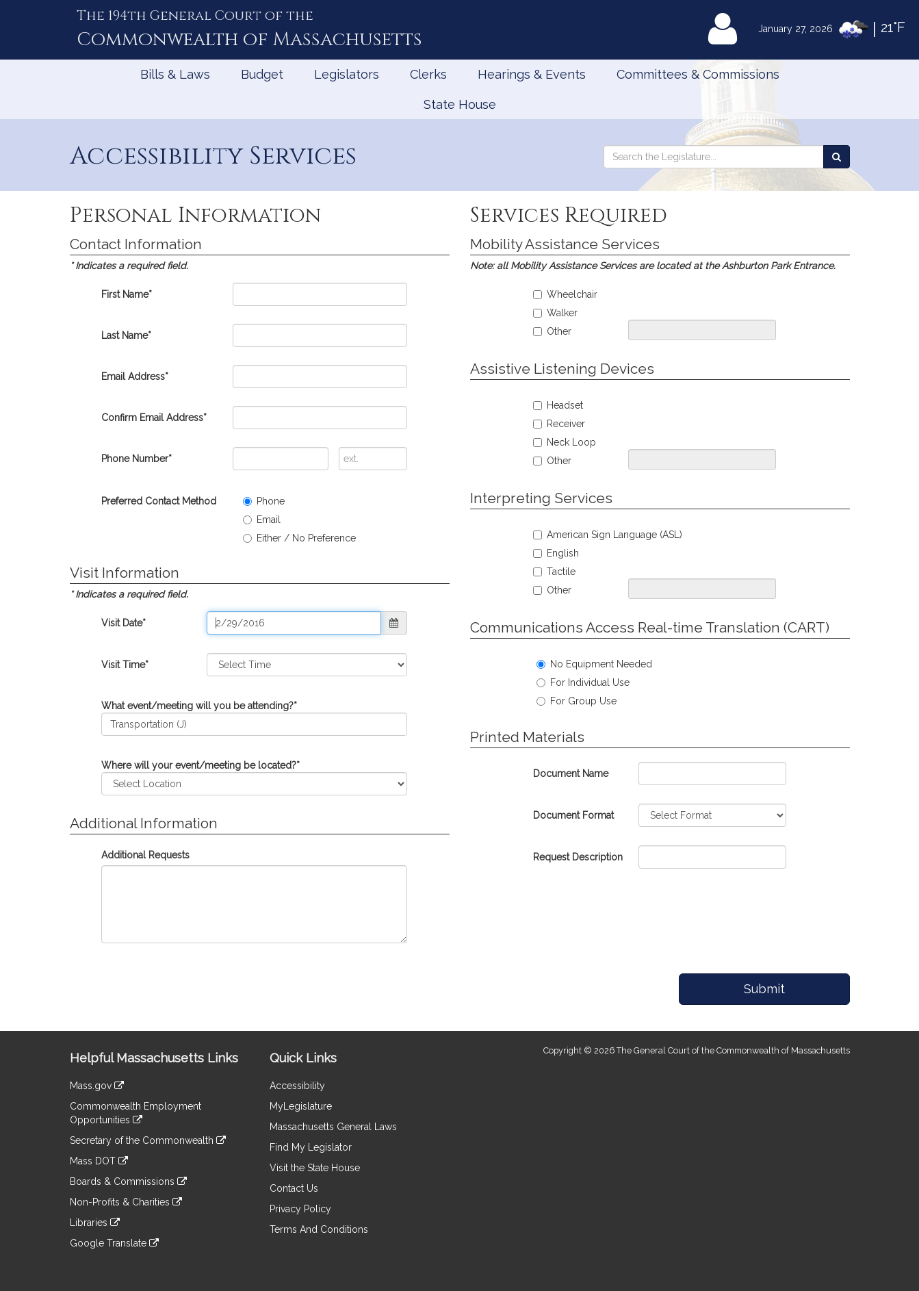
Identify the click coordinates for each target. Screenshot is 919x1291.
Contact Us (294, 1188)
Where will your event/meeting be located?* (200, 765)
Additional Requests (145, 854)
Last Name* (126, 335)
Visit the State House (315, 1167)
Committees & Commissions (698, 74)
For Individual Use (583, 682)
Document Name (570, 773)
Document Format (573, 815)
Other (552, 331)
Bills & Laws (175, 74)
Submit (764, 989)
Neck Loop (564, 442)
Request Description (578, 857)
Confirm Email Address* (154, 417)
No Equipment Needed (594, 664)
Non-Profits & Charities (126, 1202)
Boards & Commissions (128, 1181)
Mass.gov (97, 1085)
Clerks (428, 74)
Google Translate (114, 1243)
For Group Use (576, 700)
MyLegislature (301, 1106)
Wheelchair (565, 294)
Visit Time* (124, 664)
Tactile (554, 571)
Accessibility (297, 1085)
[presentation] (664, 914)
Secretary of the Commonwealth (148, 1140)
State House (460, 104)
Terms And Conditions (319, 1229)
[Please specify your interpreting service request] (702, 588)
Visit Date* (123, 622)
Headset (558, 405)
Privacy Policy (300, 1208)
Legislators (346, 74)
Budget (262, 74)
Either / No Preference (299, 538)
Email (262, 519)
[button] (394, 623)
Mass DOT (99, 1160)
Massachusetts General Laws (333, 1126)
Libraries (95, 1222)
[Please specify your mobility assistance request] (702, 330)
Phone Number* (136, 458)
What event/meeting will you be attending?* (199, 705)
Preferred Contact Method (158, 501)
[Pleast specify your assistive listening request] (702, 459)
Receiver (559, 423)
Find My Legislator (311, 1147)
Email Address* (134, 376)
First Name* (126, 294)
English (556, 553)
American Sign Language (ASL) (607, 534)
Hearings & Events (532, 74)
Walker (555, 312)
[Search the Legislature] (836, 156)
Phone (264, 501)
